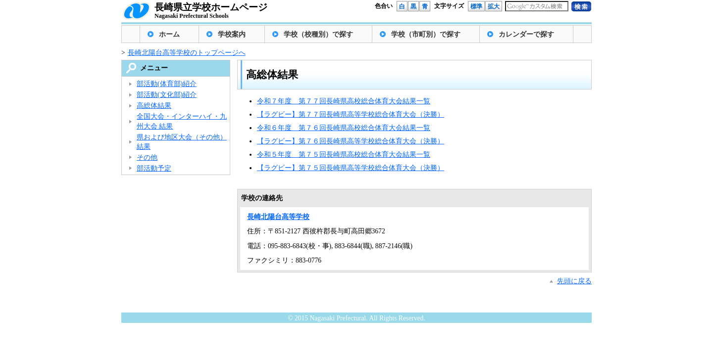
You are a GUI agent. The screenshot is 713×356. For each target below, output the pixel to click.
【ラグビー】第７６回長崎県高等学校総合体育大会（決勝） (350, 141)
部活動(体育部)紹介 (167, 84)
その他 (147, 157)
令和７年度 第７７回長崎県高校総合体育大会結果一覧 (343, 101)
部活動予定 (154, 168)
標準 (476, 6)
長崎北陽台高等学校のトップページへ (187, 52)
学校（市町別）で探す (425, 34)
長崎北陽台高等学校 (278, 217)
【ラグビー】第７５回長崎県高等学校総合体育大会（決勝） (350, 168)
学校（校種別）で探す (318, 34)
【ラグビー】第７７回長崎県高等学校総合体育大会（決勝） (350, 114)
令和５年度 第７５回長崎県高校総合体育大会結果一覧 (343, 154)
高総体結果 (154, 105)
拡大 (494, 6)
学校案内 (232, 34)
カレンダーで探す (526, 34)
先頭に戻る (574, 281)
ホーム (169, 34)
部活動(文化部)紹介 (167, 94)
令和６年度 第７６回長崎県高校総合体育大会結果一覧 (343, 128)
